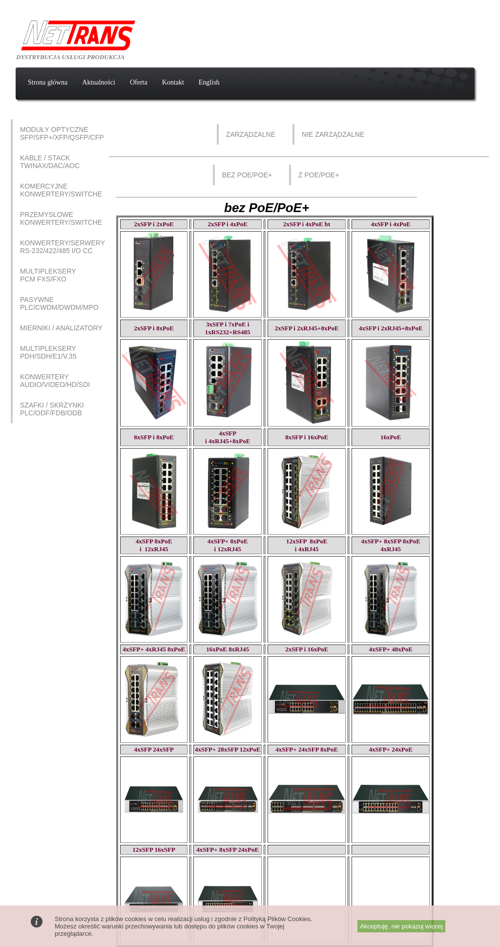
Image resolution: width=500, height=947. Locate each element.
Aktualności (98, 82)
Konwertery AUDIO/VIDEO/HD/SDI (55, 380)
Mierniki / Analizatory (61, 328)
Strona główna (47, 82)
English (209, 82)
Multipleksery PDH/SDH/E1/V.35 (48, 352)
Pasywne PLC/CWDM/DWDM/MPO (59, 303)
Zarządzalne (250, 134)
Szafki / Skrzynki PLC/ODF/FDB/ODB (52, 409)
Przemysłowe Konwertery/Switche (61, 218)
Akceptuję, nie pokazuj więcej (401, 926)
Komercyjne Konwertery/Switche (61, 190)
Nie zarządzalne (333, 134)
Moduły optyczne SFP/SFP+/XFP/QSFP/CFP (62, 133)
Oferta (138, 82)
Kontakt (173, 82)
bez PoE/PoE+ (247, 175)
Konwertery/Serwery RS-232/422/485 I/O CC (62, 247)
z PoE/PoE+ (318, 175)
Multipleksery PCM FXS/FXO (48, 275)
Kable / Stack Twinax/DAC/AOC (50, 162)
